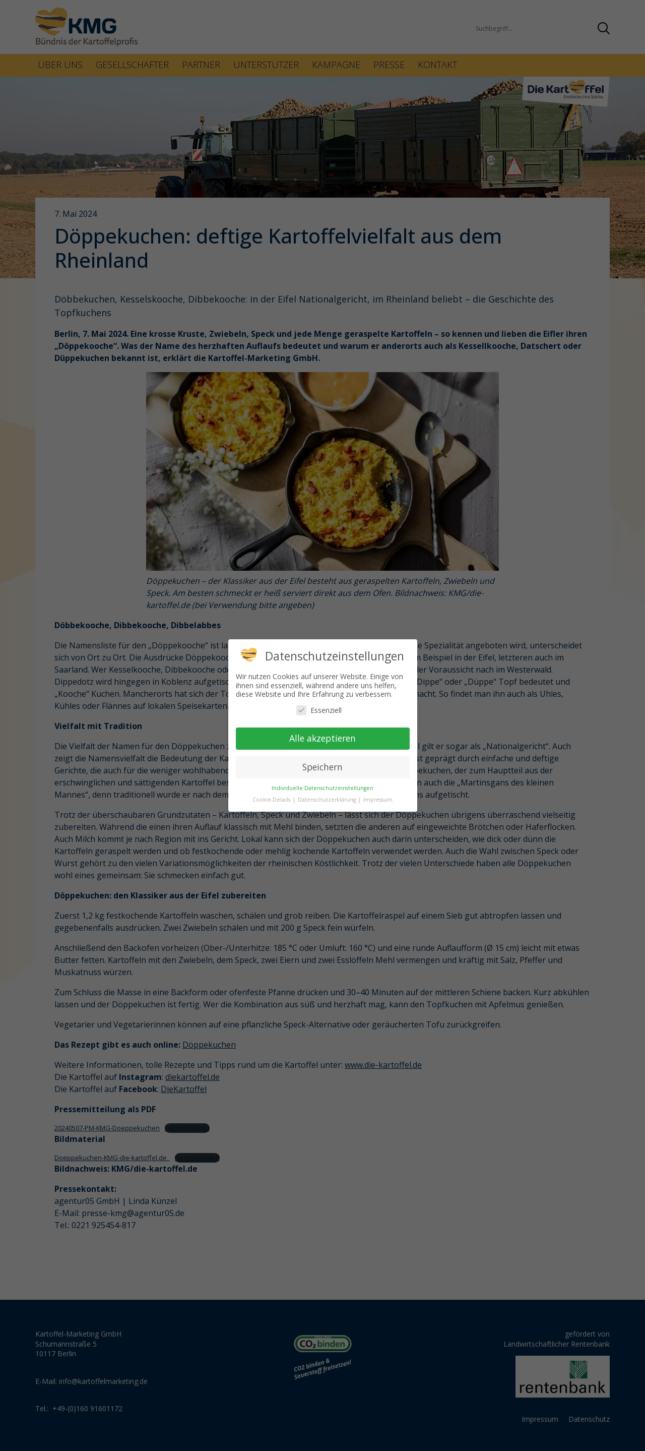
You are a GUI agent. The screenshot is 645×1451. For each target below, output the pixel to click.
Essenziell (319, 710)
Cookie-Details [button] (272, 799)
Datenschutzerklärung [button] (327, 799)
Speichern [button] (322, 767)
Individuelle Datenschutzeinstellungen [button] (322, 788)
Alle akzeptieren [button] (322, 738)
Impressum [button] (378, 799)
